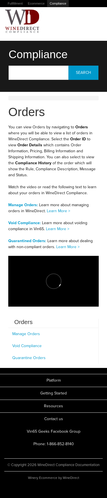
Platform (54, 380)
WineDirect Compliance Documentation (22, 21)
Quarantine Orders (29, 357)
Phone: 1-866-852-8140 (53, 444)
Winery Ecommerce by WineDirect (53, 478)
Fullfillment (15, 3)
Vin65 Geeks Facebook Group (53, 431)
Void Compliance (27, 345)
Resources (53, 406)
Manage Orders (26, 333)
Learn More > (58, 210)
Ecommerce (36, 3)
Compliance (58, 3)
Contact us (53, 418)
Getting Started (53, 393)
